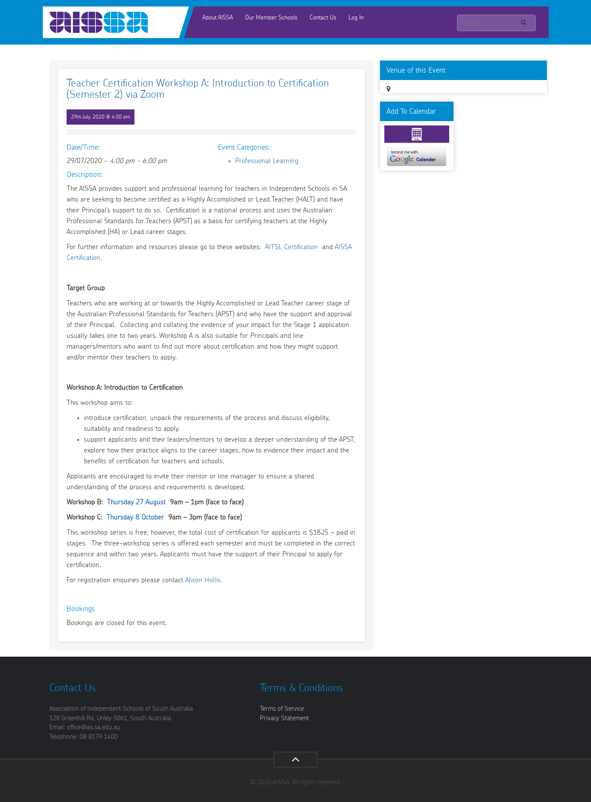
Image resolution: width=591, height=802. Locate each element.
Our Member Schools (271, 18)
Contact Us (323, 18)
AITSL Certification (292, 247)
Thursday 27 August (136, 502)
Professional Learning (266, 160)
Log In (356, 18)
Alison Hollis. (203, 580)
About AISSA (217, 18)
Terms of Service (282, 709)
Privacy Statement (284, 718)
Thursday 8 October (135, 517)
